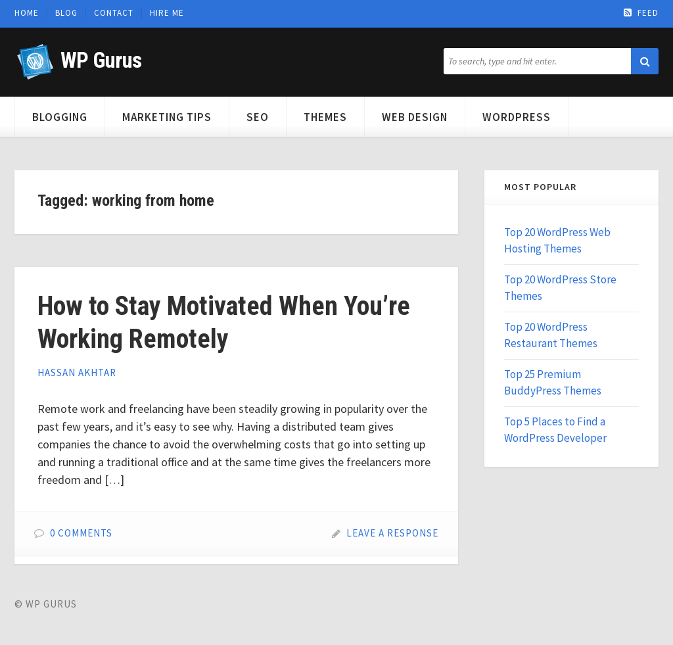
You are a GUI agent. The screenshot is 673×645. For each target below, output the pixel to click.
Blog (66, 13)
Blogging (59, 117)
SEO (257, 117)
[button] (645, 61)
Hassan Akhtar (76, 372)
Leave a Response (392, 533)
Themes (325, 117)
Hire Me (167, 13)
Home (26, 13)
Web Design (415, 117)
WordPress (516, 117)
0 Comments (81, 533)
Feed (641, 13)
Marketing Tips (167, 117)
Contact (113, 13)
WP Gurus (100, 60)
